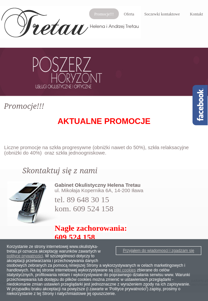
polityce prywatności (25, 256)
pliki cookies (125, 270)
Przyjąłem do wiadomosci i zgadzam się (158, 250)
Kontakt (196, 14)
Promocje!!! (104, 14)
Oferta (129, 14)
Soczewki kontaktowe (162, 14)
